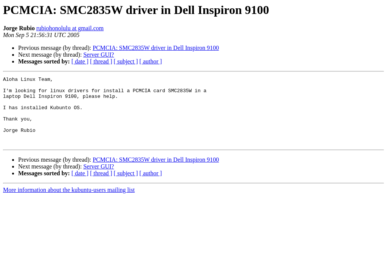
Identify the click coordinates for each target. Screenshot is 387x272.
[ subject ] (126, 61)
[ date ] (79, 61)
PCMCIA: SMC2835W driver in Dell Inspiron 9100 (156, 48)
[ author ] (150, 61)
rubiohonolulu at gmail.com (70, 28)
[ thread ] (101, 61)
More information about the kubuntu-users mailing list (69, 203)
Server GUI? (98, 54)
